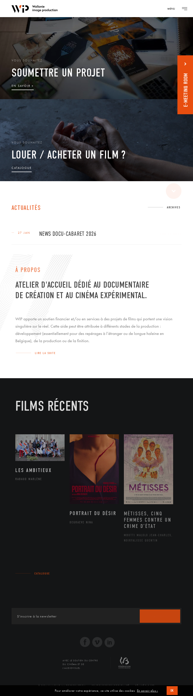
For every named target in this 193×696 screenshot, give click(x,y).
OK (172, 690)
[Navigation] (173, 8)
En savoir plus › (147, 690)
